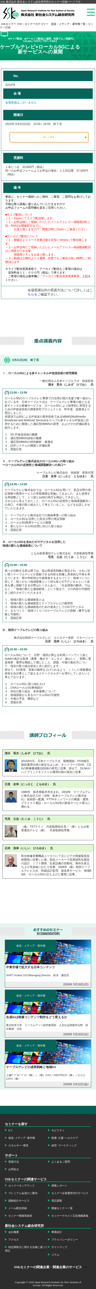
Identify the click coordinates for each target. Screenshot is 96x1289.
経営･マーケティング (64, 1145)
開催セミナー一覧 (62, 1208)
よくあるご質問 (60, 1161)
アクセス (13, 1239)
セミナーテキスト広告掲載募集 (69, 1215)
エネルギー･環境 (18, 1145)
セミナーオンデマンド (21, 1185)
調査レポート (59, 1185)
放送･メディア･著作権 (21, 1138)
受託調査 (56, 1200)
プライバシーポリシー (64, 1239)
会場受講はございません (21, 102)
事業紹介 (56, 1232)
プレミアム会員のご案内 (22, 1193)
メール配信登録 (17, 1208)
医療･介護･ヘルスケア (64, 1138)
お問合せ (13, 1169)
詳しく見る (49, 137)
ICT (10, 1130)
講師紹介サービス (18, 1200)
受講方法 (13, 1161)
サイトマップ (59, 1247)
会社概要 (13, 1232)
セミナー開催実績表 (20, 1215)
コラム (55, 1254)
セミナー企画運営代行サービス (69, 1193)
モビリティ (58, 1130)
